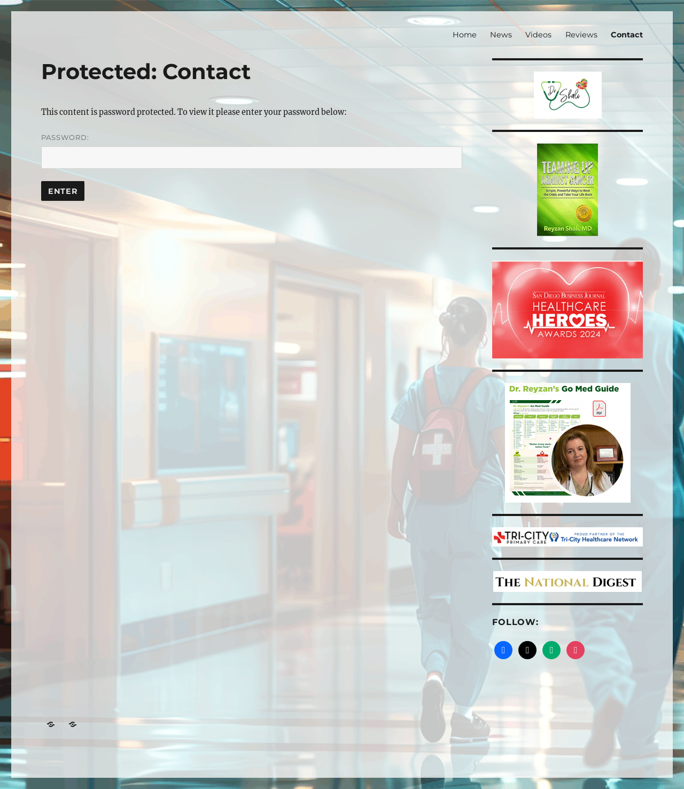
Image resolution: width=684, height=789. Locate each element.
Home (465, 35)
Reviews (581, 35)
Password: (251, 151)
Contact (627, 35)
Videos (538, 35)
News (501, 35)
